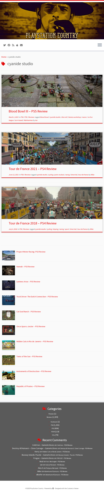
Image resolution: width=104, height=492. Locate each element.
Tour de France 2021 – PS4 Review (32, 169)
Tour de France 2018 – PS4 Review (32, 223)
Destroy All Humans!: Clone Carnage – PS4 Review (76, 448)
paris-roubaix (59, 175)
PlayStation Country (36, 488)
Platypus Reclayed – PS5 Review (56, 468)
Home (3, 57)
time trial (74, 175)
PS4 (22, 117)
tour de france (83, 175)
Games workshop (74, 117)
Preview (51, 414)
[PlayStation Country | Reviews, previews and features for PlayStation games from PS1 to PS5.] (52, 20)
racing (67, 175)
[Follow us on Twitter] (5, 45)
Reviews (31, 117)
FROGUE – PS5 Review (64, 458)
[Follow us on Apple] (18, 45)
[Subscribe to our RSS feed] (14, 45)
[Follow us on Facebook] (10, 45)
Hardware (54, 422)
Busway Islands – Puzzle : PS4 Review (70, 455)
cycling (50, 175)
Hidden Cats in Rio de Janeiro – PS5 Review (56, 452)
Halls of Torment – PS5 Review (55, 465)
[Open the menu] (100, 45)
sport (67, 229)
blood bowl (44, 117)
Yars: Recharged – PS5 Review (55, 462)
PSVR (53, 432)
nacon (84, 117)
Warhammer (28, 120)
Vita (53, 435)
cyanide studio (55, 117)
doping (55, 229)
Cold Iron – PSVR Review (64, 445)
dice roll (64, 117)
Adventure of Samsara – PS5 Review (55, 471)
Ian (36, 120)
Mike (92, 175)
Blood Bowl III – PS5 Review (28, 111)
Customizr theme (72, 488)
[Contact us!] (22, 45)
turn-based (19, 120)
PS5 (25, 117)
